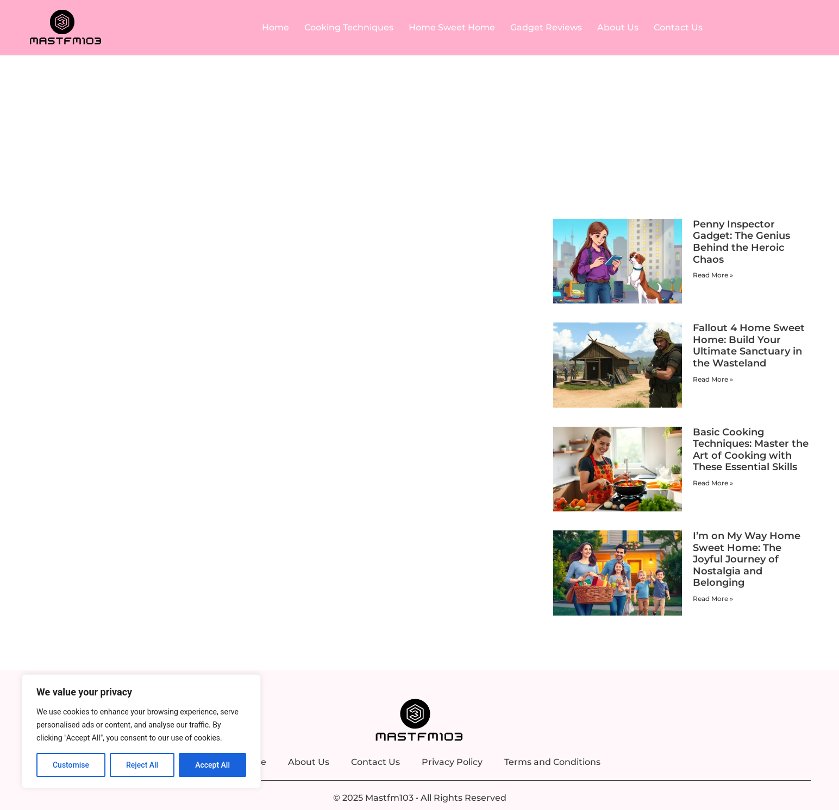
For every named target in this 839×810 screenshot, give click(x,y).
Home (275, 27)
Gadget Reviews (546, 27)
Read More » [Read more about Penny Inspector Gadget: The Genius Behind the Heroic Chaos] (713, 275)
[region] (141, 731)
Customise (71, 765)
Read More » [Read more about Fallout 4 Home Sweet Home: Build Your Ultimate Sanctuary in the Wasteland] (713, 379)
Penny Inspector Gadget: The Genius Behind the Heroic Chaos (741, 241)
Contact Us (678, 27)
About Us (617, 27)
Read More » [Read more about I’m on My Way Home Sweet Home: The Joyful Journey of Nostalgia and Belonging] (713, 598)
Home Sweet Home (452, 27)
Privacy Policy (452, 762)
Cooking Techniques (348, 27)
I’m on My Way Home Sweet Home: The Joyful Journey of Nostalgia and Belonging (746, 559)
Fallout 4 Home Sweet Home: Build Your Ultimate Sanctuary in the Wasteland (749, 345)
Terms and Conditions (552, 762)
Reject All (142, 765)
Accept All (212, 765)
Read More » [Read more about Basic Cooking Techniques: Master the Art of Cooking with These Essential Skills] (713, 483)
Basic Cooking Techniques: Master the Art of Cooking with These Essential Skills (751, 449)
